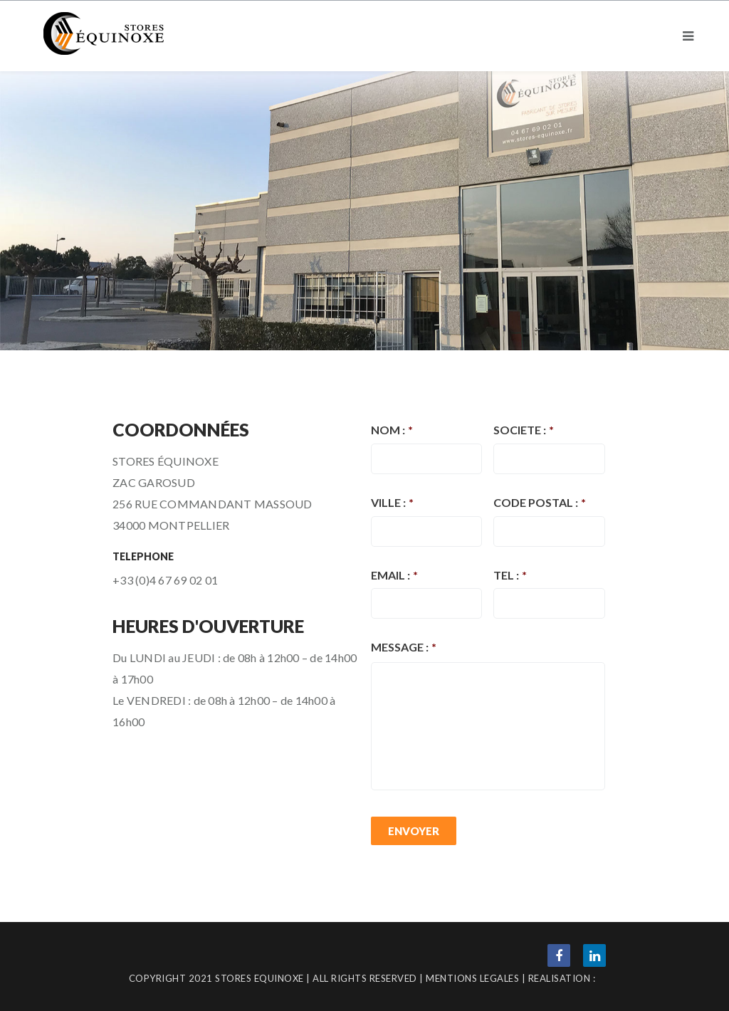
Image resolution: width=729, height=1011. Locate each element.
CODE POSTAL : (539, 502)
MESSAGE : (403, 647)
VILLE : (392, 502)
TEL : (510, 575)
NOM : (392, 429)
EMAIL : (394, 575)
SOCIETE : (523, 429)
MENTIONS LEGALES (472, 978)
